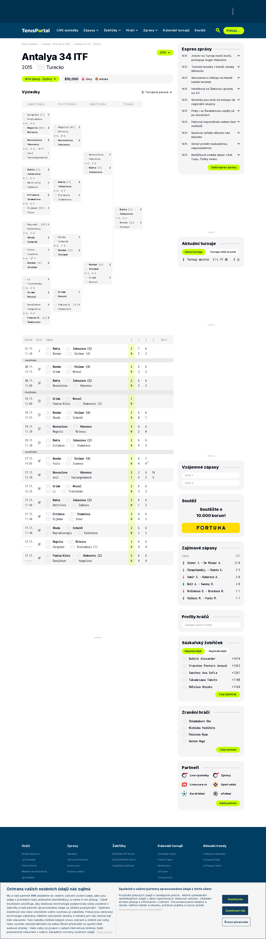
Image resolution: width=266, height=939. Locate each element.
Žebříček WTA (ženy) (124, 859)
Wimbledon (164, 865)
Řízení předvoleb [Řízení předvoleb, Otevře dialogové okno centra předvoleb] (236, 921)
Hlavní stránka (30, 44)
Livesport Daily (211, 859)
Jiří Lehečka (28, 859)
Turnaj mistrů (165, 877)
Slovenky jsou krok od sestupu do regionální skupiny (213, 102)
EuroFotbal (193, 793)
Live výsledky (195, 775)
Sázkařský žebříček (123, 865)
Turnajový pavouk (157, 92)
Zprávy (150, 30)
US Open (163, 871)
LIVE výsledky (67, 30)
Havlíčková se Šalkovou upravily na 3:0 (212, 91)
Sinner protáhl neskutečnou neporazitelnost (209, 146)
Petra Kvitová (29, 865)
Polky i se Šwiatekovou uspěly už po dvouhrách (212, 113)
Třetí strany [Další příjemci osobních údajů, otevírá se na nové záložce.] (104, 932)
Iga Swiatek (28, 877)
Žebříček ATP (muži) (123, 853)
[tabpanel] (211, 259)
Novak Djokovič (30, 853)
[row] (98, 351)
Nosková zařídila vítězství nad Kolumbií (210, 135)
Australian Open (167, 853)
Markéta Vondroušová (34, 871)
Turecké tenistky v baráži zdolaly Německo (212, 69)
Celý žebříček (227, 694)
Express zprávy (75, 871)
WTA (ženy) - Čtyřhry (40, 79)
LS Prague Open (212, 865)
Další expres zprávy (223, 167)
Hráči (132, 30)
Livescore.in (194, 785)
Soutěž (200, 30)
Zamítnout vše (235, 910)
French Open (165, 859)
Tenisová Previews (78, 859)
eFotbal (222, 793)
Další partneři (227, 803)
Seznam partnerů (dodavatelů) (140, 909)
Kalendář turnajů (176, 30)
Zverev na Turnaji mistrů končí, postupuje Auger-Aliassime (211, 58)
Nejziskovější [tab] (193, 651)
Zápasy (91, 30)
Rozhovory (73, 865)
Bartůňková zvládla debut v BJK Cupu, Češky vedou (211, 157)
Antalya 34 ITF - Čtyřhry (88, 44)
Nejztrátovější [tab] (218, 651)
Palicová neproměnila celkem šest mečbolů (213, 124)
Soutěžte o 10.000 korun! (211, 512)
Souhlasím (235, 899)
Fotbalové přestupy (214, 853)
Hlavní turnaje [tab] (193, 252)
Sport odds (224, 784)
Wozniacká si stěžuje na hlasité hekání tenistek (211, 80)
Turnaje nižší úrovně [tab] (223, 252)
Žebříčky (112, 30)
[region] (133, 910)
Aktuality (72, 853)
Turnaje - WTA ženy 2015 (56, 44)
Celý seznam (228, 749)
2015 (165, 52)
